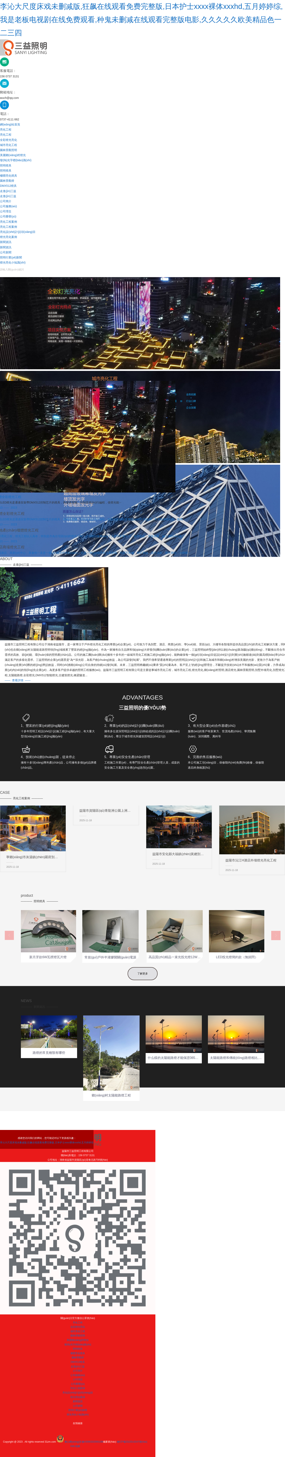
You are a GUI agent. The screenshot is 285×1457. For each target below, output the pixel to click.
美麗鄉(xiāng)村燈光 (13, 155)
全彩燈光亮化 (8, 139)
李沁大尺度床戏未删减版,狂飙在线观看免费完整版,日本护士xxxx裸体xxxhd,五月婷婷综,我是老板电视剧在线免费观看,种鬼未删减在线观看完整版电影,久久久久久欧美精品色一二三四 (141, 19)
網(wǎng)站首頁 (10, 124)
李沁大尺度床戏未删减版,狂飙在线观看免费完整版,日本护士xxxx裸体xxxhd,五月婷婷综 (142, 1450)
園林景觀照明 (8, 150)
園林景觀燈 (7, 180)
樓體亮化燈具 (8, 175)
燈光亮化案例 (8, 237)
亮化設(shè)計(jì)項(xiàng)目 (17, 231)
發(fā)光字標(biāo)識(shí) (15, 160)
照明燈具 (5, 165)
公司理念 (5, 211)
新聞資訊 (5, 242)
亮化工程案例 (8, 221)
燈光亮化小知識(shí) (13, 262)
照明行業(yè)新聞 (11, 257)
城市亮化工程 (8, 145)
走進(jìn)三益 (8, 191)
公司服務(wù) (8, 206)
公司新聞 (5, 252)
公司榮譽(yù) (8, 216)
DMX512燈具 (8, 185)
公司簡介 (5, 201)
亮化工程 (5, 129)
